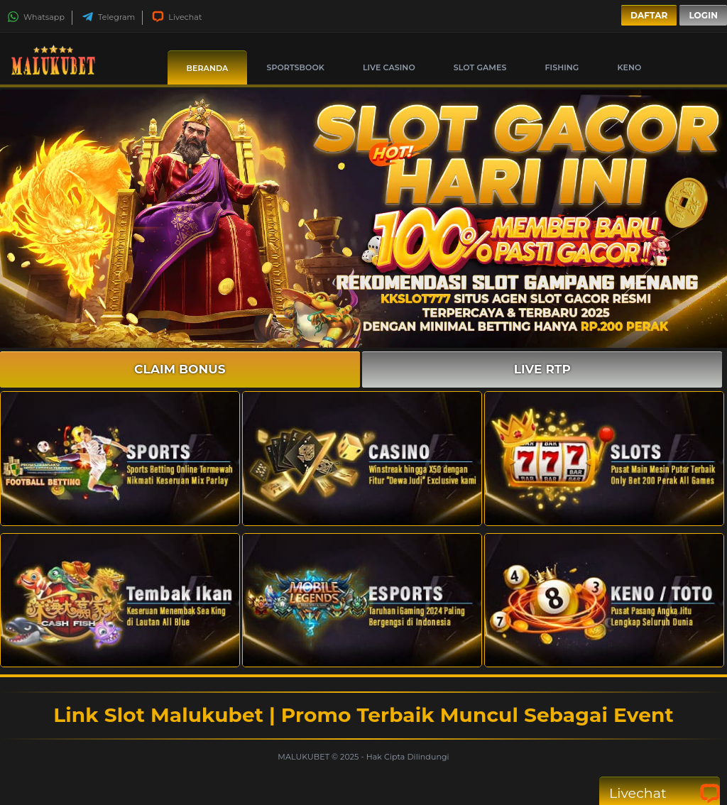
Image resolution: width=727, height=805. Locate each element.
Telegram (108, 17)
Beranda (208, 68)
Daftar (648, 15)
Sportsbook (295, 67)
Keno (629, 67)
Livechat (177, 17)
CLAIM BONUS (180, 369)
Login (703, 15)
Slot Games (480, 67)
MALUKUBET (305, 757)
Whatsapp (36, 17)
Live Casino (389, 67)
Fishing (562, 67)
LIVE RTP (542, 369)
